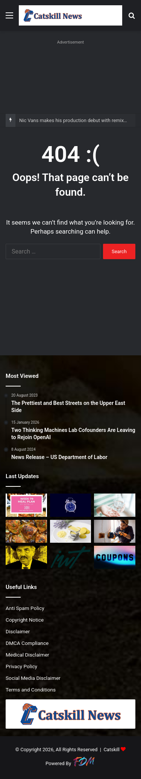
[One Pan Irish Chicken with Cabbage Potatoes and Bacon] (26, 531)
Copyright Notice (25, 620)
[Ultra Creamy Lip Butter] (70, 531)
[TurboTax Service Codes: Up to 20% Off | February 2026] (114, 557)
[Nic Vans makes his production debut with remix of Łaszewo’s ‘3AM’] (70, 505)
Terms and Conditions (31, 690)
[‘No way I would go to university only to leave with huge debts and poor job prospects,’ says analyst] (114, 531)
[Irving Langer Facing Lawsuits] (26, 557)
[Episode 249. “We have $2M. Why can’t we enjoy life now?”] (70, 557)
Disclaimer (18, 631)
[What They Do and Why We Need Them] (114, 505)
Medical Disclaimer (27, 655)
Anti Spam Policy (25, 608)
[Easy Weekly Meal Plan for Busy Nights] (26, 505)
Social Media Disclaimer (33, 678)
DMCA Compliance (27, 643)
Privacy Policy (21, 666)
